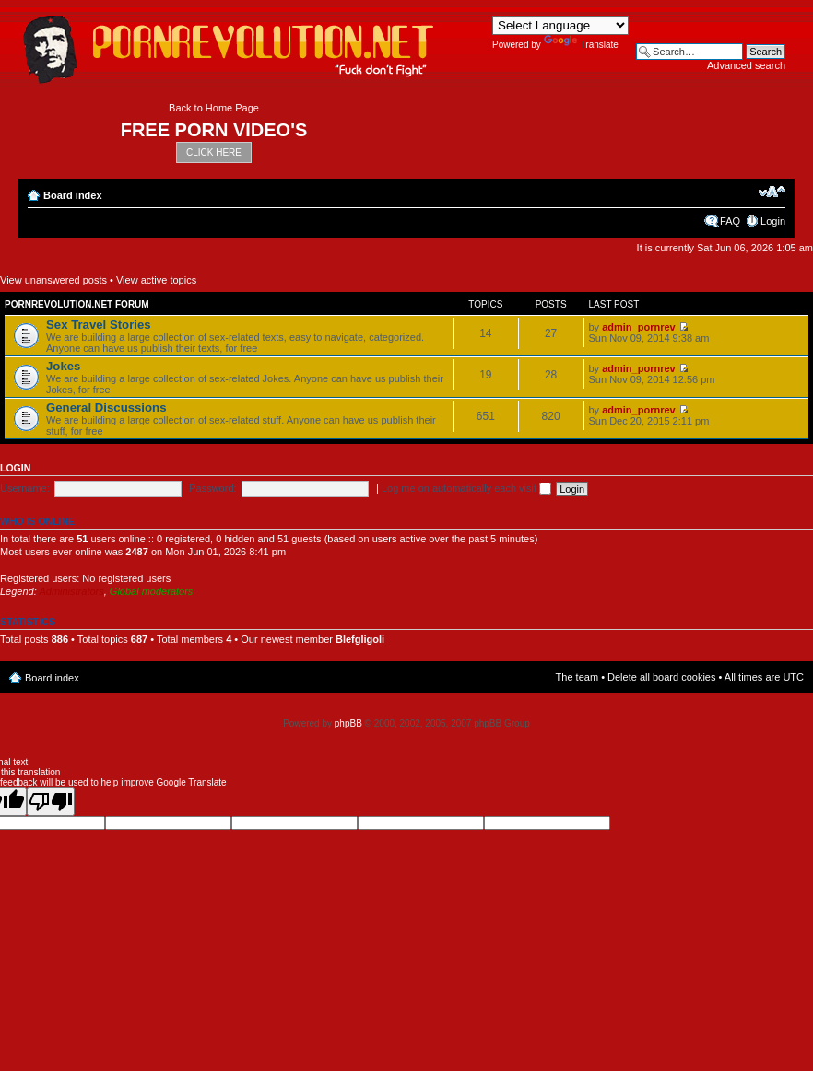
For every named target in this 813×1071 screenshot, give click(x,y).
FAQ (730, 221)
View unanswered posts (53, 279)
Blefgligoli (360, 639)
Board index (72, 195)
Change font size (772, 191)
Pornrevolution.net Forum (77, 304)
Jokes (63, 366)
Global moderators (152, 591)
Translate (581, 45)
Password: (212, 488)
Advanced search (746, 65)
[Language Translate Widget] (560, 25)
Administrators (71, 591)
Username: (25, 488)
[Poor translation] (51, 801)
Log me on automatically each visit (466, 488)
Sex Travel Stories (98, 325)
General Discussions (106, 407)
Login (772, 221)
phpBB (348, 723)
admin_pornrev (638, 326)
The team (577, 676)
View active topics (156, 279)
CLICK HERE (214, 152)
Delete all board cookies (661, 676)
